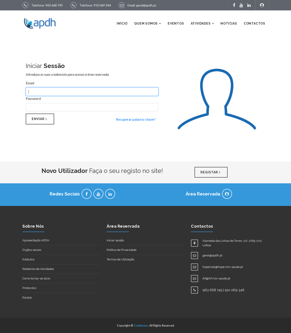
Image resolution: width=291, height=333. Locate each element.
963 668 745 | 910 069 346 (223, 290)
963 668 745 (54, 5)
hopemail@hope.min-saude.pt (223, 267)
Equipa (27, 297)
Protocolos (29, 288)
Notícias (228, 23)
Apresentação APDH (35, 240)
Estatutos (28, 259)
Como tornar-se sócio (36, 278)
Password (33, 98)
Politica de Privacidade (121, 250)
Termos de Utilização (120, 259)
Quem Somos (146, 23)
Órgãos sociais (31, 250)
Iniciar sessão (115, 240)
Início (122, 23)
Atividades (201, 23)
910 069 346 (102, 5)
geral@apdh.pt (146, 5)
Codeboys (141, 325)
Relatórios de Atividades (38, 269)
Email (30, 83)
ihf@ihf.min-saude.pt (216, 278)
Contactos (254, 23)
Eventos (176, 23)
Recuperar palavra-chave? (135, 119)
